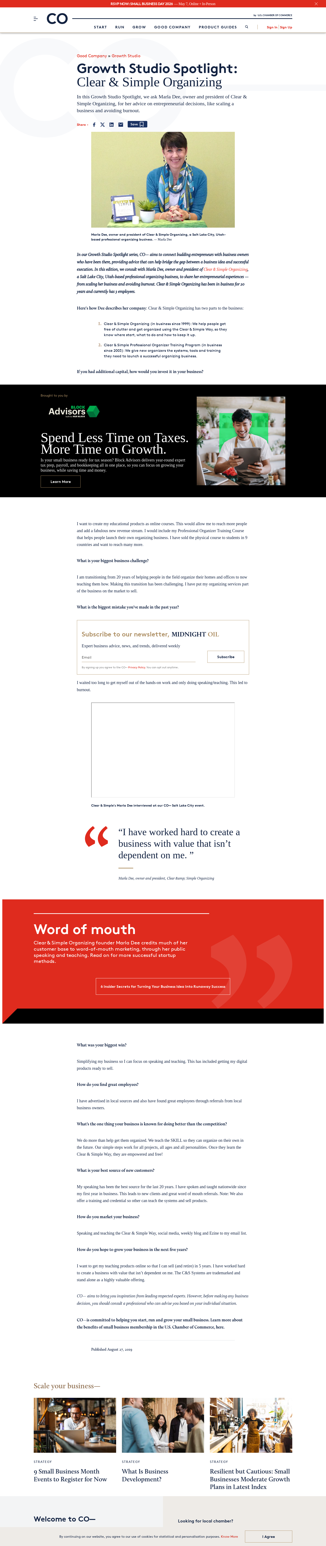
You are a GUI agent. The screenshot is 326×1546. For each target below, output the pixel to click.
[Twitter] (102, 123)
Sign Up (286, 27)
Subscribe (226, 655)
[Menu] (36, 18)
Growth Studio (126, 54)
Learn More (61, 479)
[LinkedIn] (111, 123)
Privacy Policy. (137, 665)
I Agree (268, 1536)
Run (119, 26)
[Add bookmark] (137, 122)
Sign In (272, 27)
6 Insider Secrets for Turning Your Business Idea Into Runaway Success (163, 984)
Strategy (43, 1458)
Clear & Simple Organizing (226, 268)
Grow (139, 26)
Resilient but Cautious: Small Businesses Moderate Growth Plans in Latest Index (250, 1476)
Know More (229, 1536)
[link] (246, 26)
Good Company (172, 26)
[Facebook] (94, 123)
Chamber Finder (194, 1526)
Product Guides (218, 26)
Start (100, 26)
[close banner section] (316, 4)
